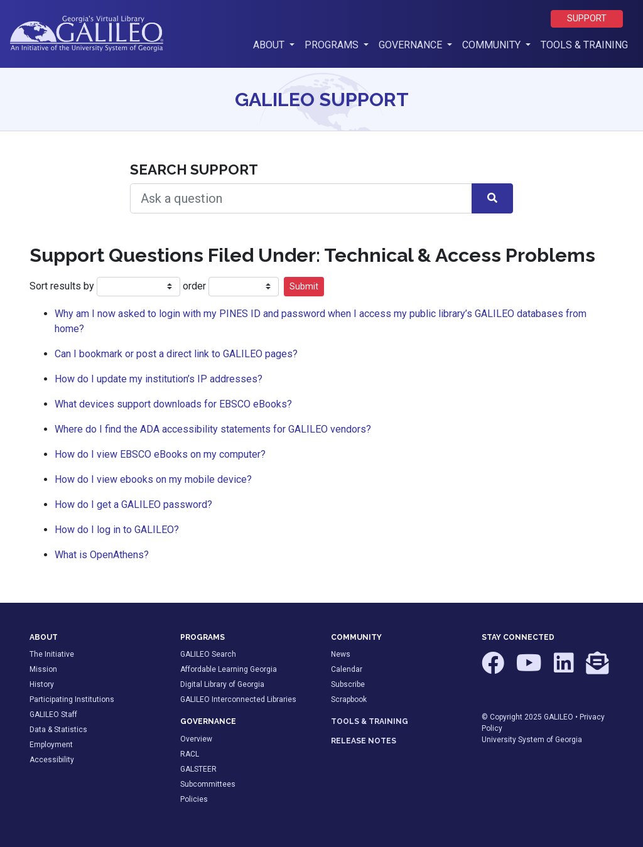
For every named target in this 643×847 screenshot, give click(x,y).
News (340, 654)
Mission (43, 669)
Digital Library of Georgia (222, 684)
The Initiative (52, 654)
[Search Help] (301, 198)
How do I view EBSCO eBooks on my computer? (160, 454)
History (42, 684)
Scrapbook (349, 699)
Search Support (194, 169)
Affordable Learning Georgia (228, 669)
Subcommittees (207, 784)
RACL (189, 754)
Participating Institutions (72, 699)
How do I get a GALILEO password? (133, 504)
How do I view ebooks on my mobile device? (153, 479)
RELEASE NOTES (363, 740)
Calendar (346, 669)
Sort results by (63, 286)
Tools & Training (584, 45)
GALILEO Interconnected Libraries (238, 699)
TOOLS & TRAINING (369, 721)
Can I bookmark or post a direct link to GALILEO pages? (176, 354)
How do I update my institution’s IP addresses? (158, 379)
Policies (194, 799)
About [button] (276, 44)
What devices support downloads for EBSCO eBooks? (173, 404)
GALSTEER (198, 769)
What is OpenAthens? (102, 555)
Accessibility (52, 759)
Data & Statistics (58, 729)
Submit (303, 286)
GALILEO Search (208, 654)
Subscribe (348, 684)
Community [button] (492, 45)
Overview (196, 739)
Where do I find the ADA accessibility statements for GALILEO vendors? (213, 429)
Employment (51, 744)
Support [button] (587, 18)
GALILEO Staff (53, 714)
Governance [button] (412, 45)
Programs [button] (333, 45)
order (194, 286)
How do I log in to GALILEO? (117, 530)
